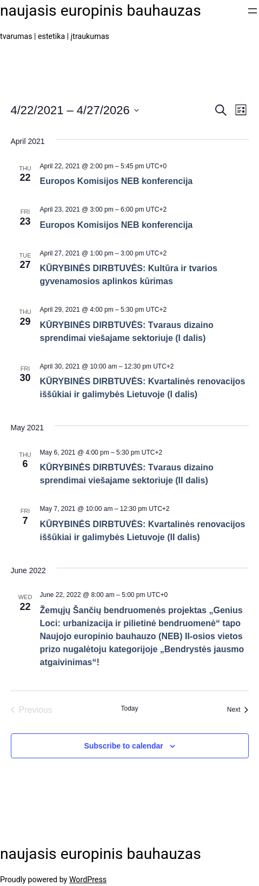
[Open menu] (252, 10)
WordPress (88, 879)
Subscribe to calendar (123, 745)
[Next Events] (238, 710)
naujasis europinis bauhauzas (100, 10)
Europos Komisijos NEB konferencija (116, 181)
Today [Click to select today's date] (129, 708)
